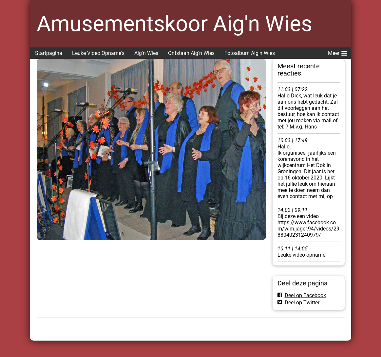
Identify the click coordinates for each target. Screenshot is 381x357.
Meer (337, 52)
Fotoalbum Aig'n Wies (249, 53)
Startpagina (48, 53)
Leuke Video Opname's (98, 53)
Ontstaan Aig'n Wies (191, 53)
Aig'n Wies (146, 53)
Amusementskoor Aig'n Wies (174, 23)
